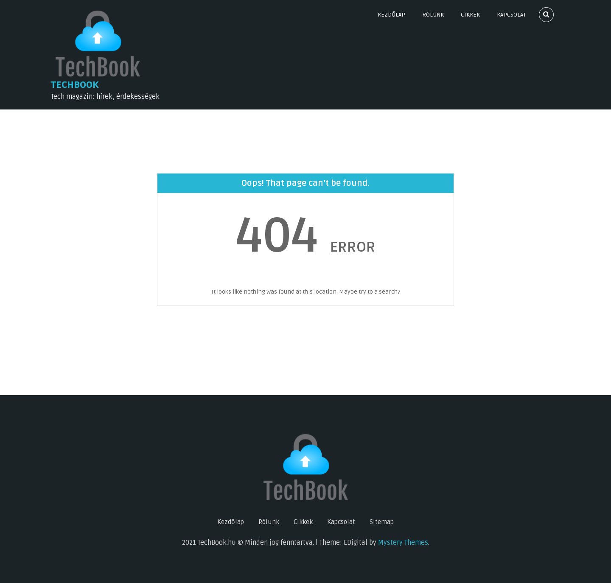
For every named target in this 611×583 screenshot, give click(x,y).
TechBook (75, 84)
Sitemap (382, 522)
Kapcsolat (511, 14)
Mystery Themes (403, 542)
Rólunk (433, 14)
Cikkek (470, 14)
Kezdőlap (391, 14)
